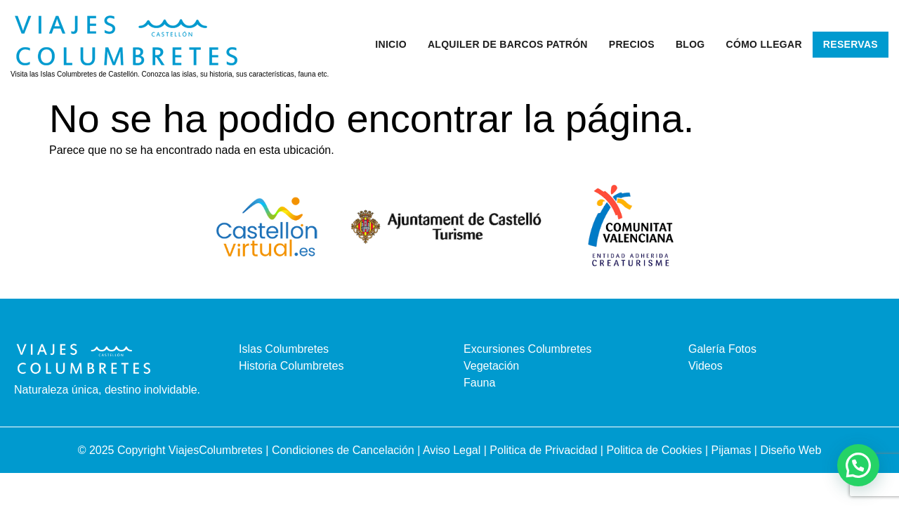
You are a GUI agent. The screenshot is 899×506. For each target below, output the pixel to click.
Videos (705, 366)
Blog (690, 44)
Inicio (391, 44)
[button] (858, 465)
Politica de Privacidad (545, 450)
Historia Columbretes (291, 366)
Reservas (850, 44)
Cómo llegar (764, 44)
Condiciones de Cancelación (344, 450)
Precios (632, 44)
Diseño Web (790, 450)
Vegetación (491, 366)
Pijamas (731, 450)
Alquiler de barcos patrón (508, 44)
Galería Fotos (722, 349)
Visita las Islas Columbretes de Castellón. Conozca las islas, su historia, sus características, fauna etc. (170, 74)
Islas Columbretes (284, 349)
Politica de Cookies (654, 450)
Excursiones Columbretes (527, 349)
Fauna (479, 383)
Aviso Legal (453, 450)
